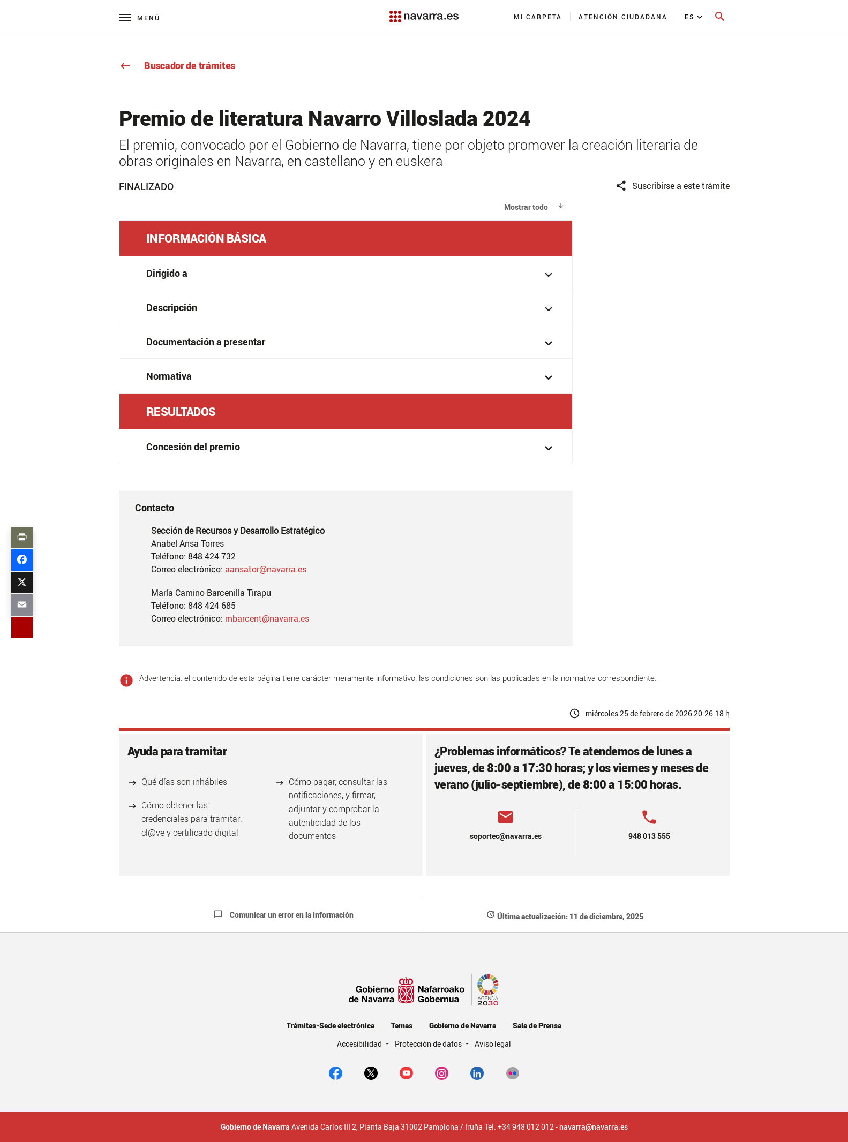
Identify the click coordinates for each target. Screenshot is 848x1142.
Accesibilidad (360, 1044)
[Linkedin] (477, 1072)
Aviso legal (493, 1044)
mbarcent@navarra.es (267, 618)
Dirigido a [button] (351, 274)
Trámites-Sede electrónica (330, 1025)
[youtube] (406, 1072)
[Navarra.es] (423, 11)
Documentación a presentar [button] (351, 343)
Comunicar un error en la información (283, 915)
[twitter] (371, 1072)
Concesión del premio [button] (351, 448)
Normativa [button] (351, 377)
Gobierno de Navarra (462, 1025)
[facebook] (335, 1072)
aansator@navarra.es (265, 569)
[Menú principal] (139, 17)
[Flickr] (512, 1072)
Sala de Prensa (537, 1025)
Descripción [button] (351, 308)
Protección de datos (429, 1044)
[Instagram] (441, 1072)
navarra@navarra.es (593, 1127)
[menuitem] (538, 16)
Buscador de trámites (177, 65)
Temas (401, 1025)
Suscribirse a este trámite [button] (672, 186)
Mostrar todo (526, 207)
